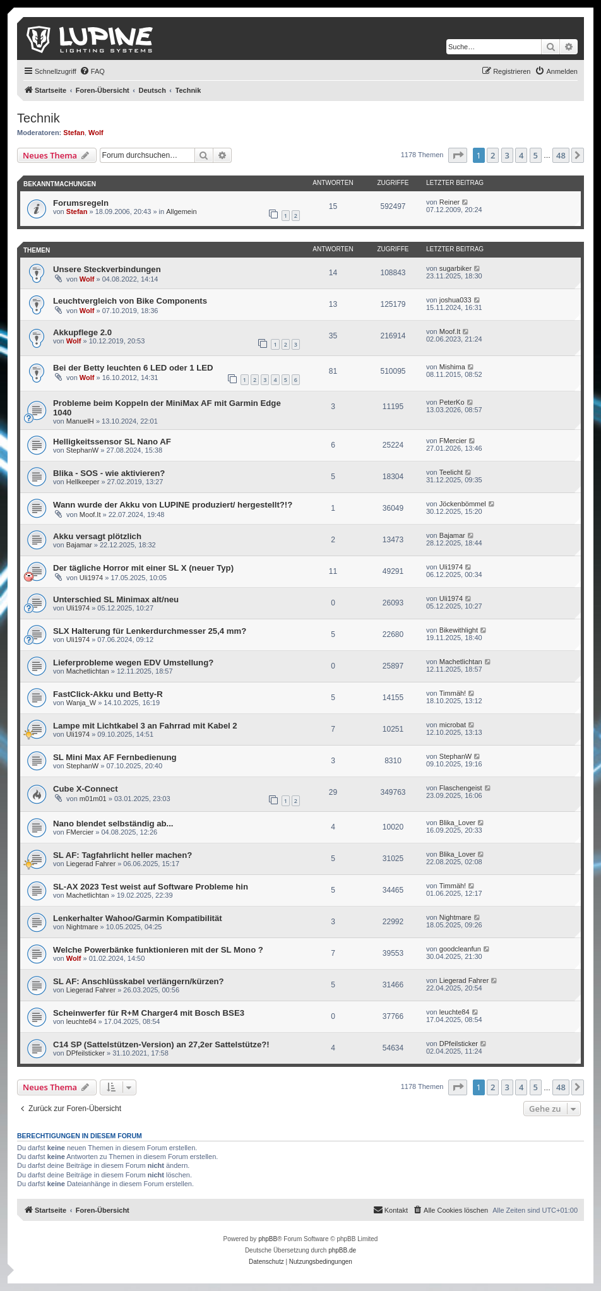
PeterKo (452, 402)
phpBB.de (342, 1250)
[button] (457, 155)
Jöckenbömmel (462, 504)
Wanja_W (81, 702)
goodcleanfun (460, 949)
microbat (452, 725)
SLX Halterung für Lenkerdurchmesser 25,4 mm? (149, 631)
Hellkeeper (83, 481)
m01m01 (93, 798)
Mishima (452, 367)
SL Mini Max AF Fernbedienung (115, 757)
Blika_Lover (457, 822)
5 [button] (535, 155)
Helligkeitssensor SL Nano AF (112, 441)
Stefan (74, 132)
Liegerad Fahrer (91, 863)
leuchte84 (81, 1021)
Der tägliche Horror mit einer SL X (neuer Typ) (143, 568)
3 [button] (507, 155)
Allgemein (181, 211)
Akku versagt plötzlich (97, 536)
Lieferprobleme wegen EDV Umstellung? (133, 662)
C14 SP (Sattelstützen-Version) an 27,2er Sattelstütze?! (161, 1044)
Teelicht (451, 472)
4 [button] (521, 155)
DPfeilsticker (85, 1053)
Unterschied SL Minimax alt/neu (116, 599)
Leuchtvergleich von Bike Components (130, 301)
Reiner (449, 202)
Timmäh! (452, 693)
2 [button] (493, 155)
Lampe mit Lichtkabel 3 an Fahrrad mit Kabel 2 (145, 725)
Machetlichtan (87, 671)
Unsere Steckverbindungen (107, 269)
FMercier (453, 440)
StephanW (82, 450)
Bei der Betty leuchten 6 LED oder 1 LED (133, 367)
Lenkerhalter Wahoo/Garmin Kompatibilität (137, 918)
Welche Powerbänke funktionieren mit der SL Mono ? (158, 950)
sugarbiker (455, 268)
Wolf (96, 132)
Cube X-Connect (85, 789)
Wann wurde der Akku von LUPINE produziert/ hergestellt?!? (172, 504)
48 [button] (561, 155)
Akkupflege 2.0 (82, 332)
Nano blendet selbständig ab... (113, 823)
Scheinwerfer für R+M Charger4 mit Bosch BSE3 (148, 1013)
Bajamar (79, 545)
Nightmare (82, 927)
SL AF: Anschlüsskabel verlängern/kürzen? (138, 981)
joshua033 (455, 300)
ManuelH (80, 421)
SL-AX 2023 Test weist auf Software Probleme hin (150, 886)
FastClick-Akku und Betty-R (108, 694)
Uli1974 (91, 577)
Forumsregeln (81, 203)
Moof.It (450, 331)
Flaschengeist (460, 788)
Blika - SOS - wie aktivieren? (109, 473)
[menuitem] (92, 71)
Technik (38, 118)
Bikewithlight (458, 630)
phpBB (267, 1238)
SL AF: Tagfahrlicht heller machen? (122, 855)
